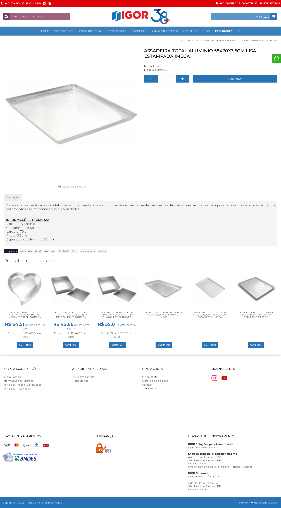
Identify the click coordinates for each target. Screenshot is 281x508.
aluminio (49, 251)
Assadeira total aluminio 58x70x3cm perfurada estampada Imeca (256, 314)
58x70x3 (63, 251)
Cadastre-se (149, 388)
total (38, 251)
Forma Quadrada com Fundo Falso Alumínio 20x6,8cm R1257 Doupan (117, 314)
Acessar (147, 384)
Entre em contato (83, 376)
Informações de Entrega (18, 380)
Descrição (13, 197)
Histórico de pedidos (155, 380)
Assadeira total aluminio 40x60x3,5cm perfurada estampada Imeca (210, 314)
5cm (74, 251)
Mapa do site (80, 380)
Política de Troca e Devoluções (22, 384)
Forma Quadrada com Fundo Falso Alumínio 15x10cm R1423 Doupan (71, 314)
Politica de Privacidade (17, 388)
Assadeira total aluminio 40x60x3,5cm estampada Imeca (163, 314)
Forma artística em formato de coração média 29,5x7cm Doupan (25, 314)
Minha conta (150, 376)
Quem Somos (12, 376)
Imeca (157, 66)
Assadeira (26, 251)
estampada (88, 251)
